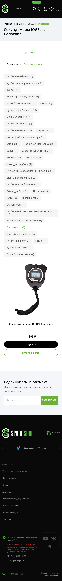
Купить (31, 344)
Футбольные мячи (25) (19, 130)
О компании (7, 464)
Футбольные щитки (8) (19, 123)
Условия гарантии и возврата (14, 471)
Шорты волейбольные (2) (20, 177)
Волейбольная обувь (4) (20, 254)
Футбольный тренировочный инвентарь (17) (29, 212)
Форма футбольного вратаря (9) (24, 137)
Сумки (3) (11, 197)
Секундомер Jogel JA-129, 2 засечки (31, 324)
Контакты (6, 492)
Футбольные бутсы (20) (19, 76)
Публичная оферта (10, 512)
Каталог (53, 433)
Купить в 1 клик (31, 352)
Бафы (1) (11, 150)
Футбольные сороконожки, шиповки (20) (29, 170)
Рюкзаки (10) (13, 157)
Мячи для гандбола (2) (19, 164)
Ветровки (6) (33, 157)
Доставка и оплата (10, 478)
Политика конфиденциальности (15, 499)
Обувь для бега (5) (16, 191)
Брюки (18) (12, 143)
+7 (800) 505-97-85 (15, 574)
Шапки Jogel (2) (30, 197)
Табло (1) (40, 240)
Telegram (31, 448)
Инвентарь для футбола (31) (22, 96)
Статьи (5, 485)
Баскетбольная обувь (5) (20, 233)
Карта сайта (7, 519)
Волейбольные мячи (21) (20, 103)
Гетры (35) (46, 103)
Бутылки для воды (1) (18, 247)
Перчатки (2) (44, 130)
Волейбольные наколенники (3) (24, 220)
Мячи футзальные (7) (18, 116)
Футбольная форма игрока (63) (24, 83)
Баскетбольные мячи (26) (36, 150)
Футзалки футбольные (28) (21, 110)
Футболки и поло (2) (17, 240)
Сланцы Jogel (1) (15, 204)
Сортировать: (14, 64)
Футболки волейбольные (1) (22, 184)
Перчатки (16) (41, 191)
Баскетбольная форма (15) (39, 143)
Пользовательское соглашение (15, 505)
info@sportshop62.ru (15, 560)
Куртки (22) (12, 89)
